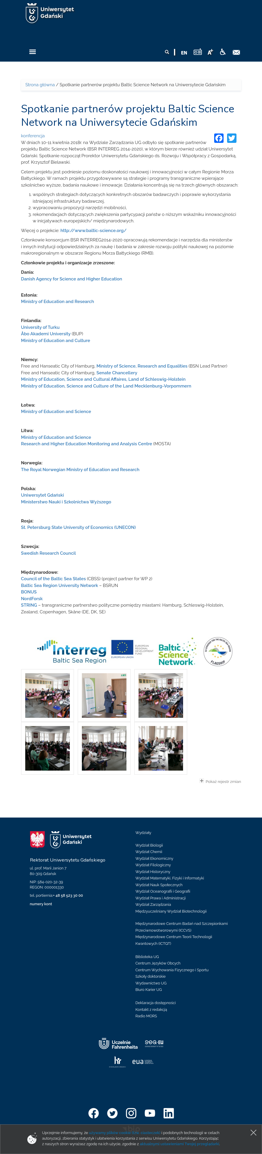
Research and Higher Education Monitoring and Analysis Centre (86, 443)
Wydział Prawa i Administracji (161, 898)
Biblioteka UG (147, 957)
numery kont (41, 904)
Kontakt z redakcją (151, 1009)
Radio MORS (146, 1016)
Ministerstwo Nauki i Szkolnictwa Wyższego (66, 502)
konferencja (33, 135)
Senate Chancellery (117, 372)
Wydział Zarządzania (153, 904)
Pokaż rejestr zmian (220, 781)
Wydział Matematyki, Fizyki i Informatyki (170, 878)
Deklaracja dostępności (156, 1003)
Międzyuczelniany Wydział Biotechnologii (171, 911)
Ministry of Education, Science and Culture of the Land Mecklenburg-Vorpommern (106, 386)
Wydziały (143, 832)
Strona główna (40, 84)
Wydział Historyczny (153, 871)
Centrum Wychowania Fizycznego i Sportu (172, 970)
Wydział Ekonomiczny (154, 858)
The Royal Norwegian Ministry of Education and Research (80, 469)
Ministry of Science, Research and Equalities (142, 366)
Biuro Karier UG (149, 989)
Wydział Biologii (149, 845)
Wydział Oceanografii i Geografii (163, 891)
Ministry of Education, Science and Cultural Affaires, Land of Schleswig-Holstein (103, 379)
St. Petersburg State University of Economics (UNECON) (78, 527)
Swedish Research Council (48, 553)
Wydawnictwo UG (151, 983)
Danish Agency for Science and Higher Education (71, 279)
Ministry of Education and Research (57, 301)
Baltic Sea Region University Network (59, 585)
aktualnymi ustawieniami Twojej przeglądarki (179, 1144)
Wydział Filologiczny (153, 865)
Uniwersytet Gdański (42, 495)
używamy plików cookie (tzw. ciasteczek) (124, 1133)
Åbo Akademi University (46, 333)
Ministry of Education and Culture (55, 340)
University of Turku (40, 327)
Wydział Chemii (149, 852)
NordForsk (32, 598)
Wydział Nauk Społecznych (159, 885)
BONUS (29, 592)
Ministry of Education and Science (56, 411)
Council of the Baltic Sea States (53, 578)
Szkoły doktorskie (151, 976)
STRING (29, 605)
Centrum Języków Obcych (158, 963)
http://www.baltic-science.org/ (93, 230)
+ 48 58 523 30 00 (68, 895)
